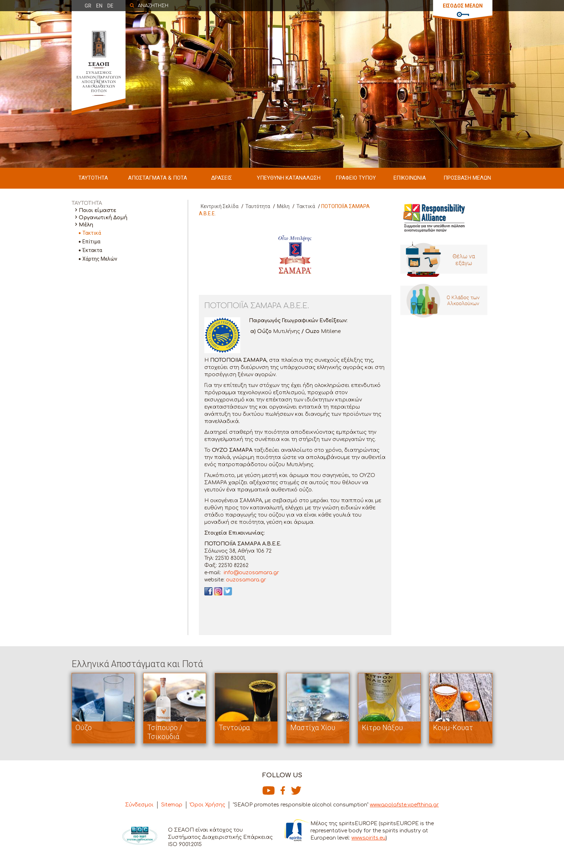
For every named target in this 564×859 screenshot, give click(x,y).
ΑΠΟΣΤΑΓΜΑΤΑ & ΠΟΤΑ (157, 178)
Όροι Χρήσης (207, 805)
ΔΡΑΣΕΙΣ (221, 178)
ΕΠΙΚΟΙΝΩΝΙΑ (410, 178)
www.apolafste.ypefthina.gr (404, 805)
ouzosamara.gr (246, 580)
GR (88, 6)
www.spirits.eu (368, 838)
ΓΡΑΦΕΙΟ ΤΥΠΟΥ (356, 178)
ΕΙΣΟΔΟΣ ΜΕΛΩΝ (463, 6)
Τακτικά (91, 233)
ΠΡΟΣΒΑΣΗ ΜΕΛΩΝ (467, 178)
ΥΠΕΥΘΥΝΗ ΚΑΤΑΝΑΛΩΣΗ (288, 178)
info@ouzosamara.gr (250, 572)
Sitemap (171, 805)
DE (110, 6)
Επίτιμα (91, 241)
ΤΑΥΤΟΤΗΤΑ (93, 178)
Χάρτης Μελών (99, 259)
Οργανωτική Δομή (103, 217)
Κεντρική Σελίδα (219, 206)
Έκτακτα (92, 250)
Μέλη (86, 225)
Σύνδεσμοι (139, 805)
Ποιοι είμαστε (97, 210)
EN (99, 6)
